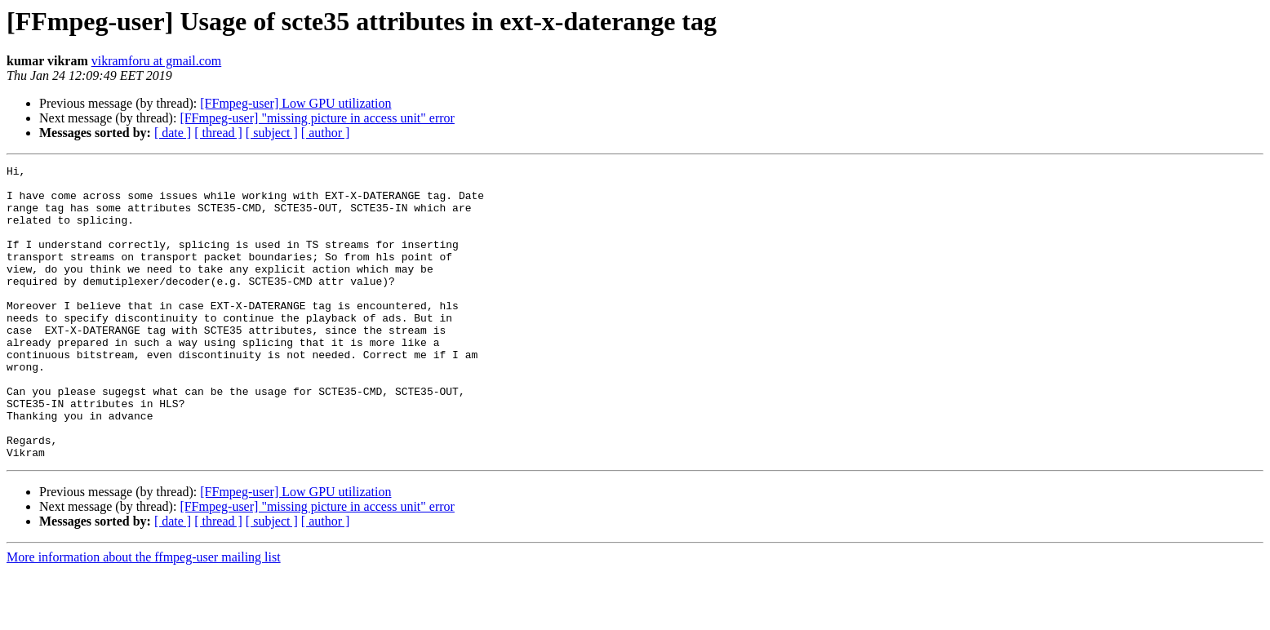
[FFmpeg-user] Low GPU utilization (295, 103)
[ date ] (172, 133)
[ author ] (325, 133)
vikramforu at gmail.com (156, 61)
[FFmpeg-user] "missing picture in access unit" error (317, 118)
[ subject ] (272, 133)
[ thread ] (218, 133)
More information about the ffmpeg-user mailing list (144, 616)
